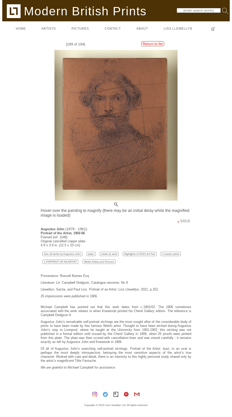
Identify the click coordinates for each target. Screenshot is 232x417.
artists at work (109, 254)
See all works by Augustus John (62, 254)
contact (113, 28)
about (142, 28)
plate (91, 254)
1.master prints (170, 254)
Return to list (153, 44)
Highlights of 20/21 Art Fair (139, 254)
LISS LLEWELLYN (178, 28)
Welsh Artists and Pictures (99, 261)
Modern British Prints (77, 11)
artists (48, 28)
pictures (80, 28)
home (21, 28)
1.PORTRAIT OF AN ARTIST (60, 261)
